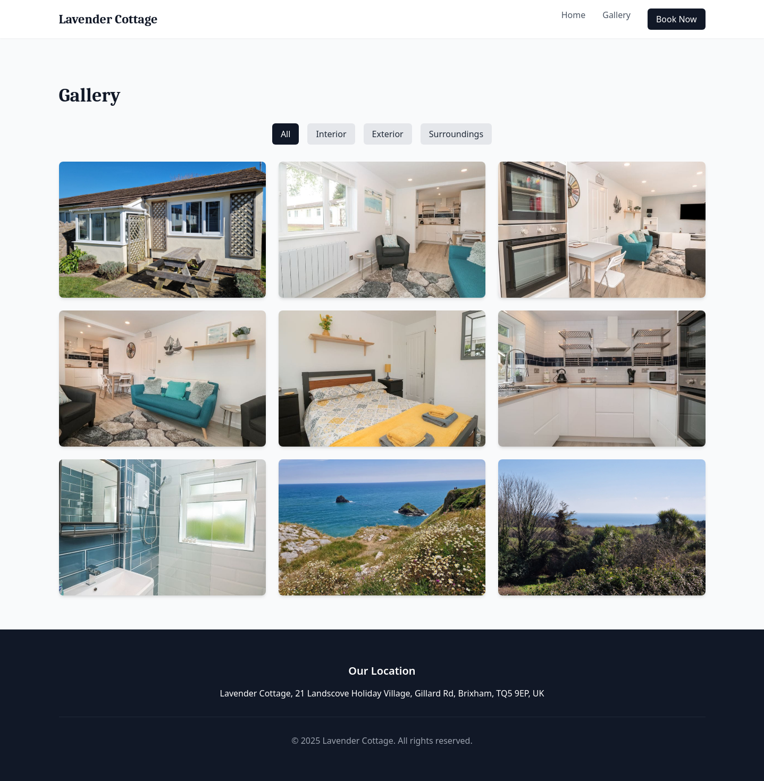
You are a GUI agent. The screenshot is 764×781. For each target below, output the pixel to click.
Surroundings (456, 134)
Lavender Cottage (108, 19)
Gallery (616, 15)
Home (573, 15)
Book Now (676, 19)
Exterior (388, 134)
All (285, 134)
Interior (331, 134)
